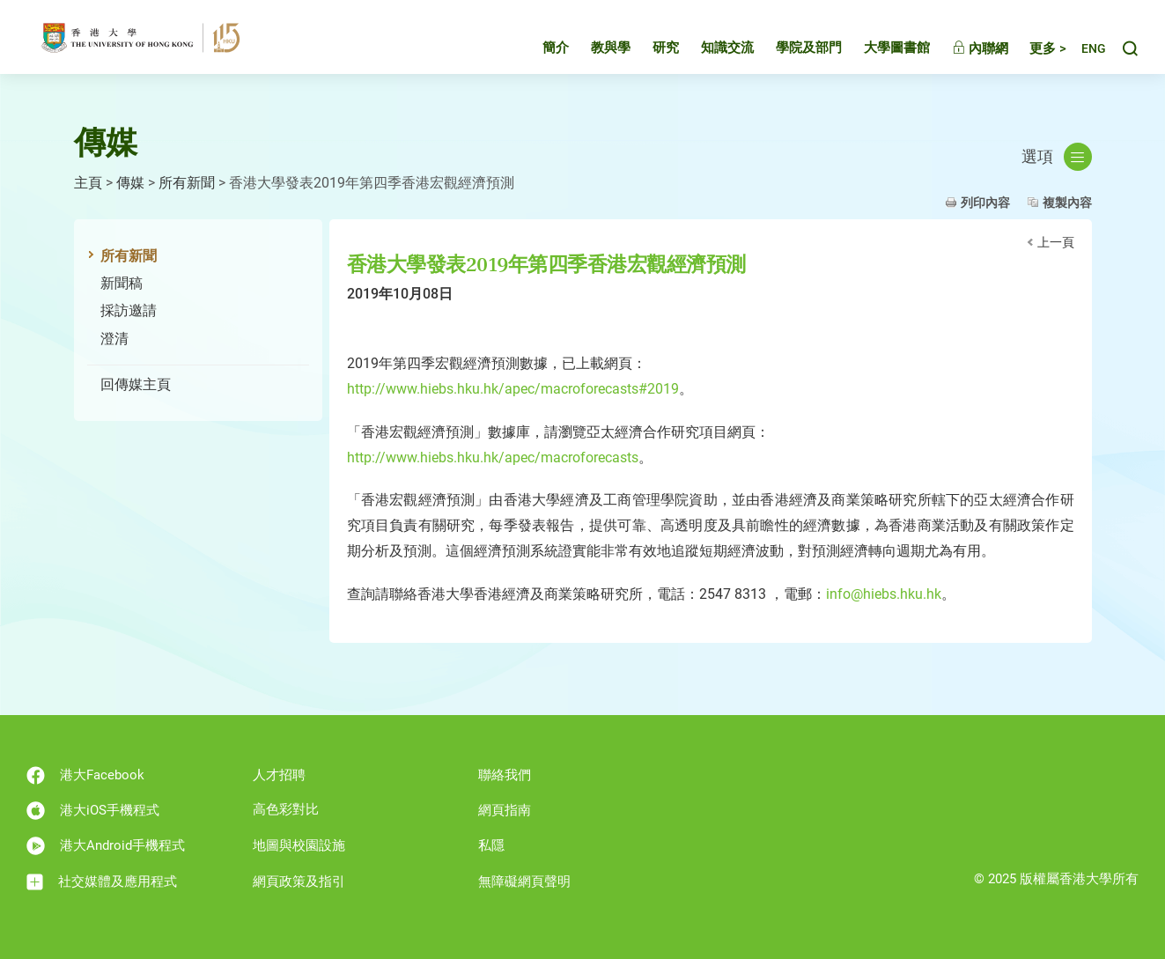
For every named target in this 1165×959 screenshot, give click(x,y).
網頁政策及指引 (299, 881)
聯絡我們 (504, 775)
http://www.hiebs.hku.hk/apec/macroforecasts (492, 457)
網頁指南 (504, 810)
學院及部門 (792, 47)
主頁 (88, 182)
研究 (649, 47)
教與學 (594, 47)
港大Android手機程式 (105, 846)
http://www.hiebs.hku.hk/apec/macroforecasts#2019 (513, 388)
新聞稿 (121, 283)
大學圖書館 (880, 47)
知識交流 (710, 47)
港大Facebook (85, 775)
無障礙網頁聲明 (524, 881)
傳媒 (130, 182)
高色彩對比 (286, 809)
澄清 (114, 338)
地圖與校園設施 (299, 845)
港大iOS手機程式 (92, 810)
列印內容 (985, 202)
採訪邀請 (128, 310)
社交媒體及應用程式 (101, 882)
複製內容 (1067, 202)
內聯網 (963, 48)
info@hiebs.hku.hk (883, 594)
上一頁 (1055, 242)
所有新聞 (187, 182)
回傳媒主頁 (135, 384)
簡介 (539, 47)
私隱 (491, 845)
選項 (1056, 157)
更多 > (1031, 48)
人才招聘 (279, 775)
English (1085, 48)
